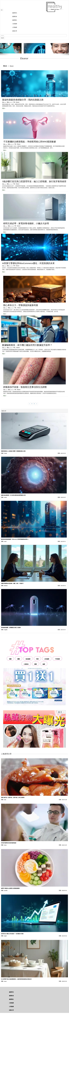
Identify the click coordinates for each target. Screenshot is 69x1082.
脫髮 (10, 659)
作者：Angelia (4, 629)
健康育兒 (14, 13)
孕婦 (37, 659)
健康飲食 (14, 16)
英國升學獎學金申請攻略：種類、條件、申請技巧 (12, 583)
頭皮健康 (28, 659)
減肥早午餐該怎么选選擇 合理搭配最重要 (10, 888)
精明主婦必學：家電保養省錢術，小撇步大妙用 (26, 223)
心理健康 (14, 27)
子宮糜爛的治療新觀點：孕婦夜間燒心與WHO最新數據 (29, 141)
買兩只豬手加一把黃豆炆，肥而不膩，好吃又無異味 (12, 797)
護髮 (18, 659)
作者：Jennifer (4, 890)
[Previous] (29, 403)
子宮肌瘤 (57, 659)
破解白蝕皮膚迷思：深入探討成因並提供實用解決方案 (13, 495)
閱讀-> (3, 108)
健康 (44, 664)
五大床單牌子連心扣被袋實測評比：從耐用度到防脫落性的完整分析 (16, 979)
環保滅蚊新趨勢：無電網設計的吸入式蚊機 (10, 627)
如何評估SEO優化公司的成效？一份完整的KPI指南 (12, 933)
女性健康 (46, 659)
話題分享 (14, 31)
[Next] (36, 403)
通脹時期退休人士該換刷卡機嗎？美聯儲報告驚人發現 (13, 451)
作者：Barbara (4, 585)
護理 (35, 664)
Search (2, 38)
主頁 (5, 66)
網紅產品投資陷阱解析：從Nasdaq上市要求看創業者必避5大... (15, 539)
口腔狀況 (26, 664)
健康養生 (14, 20)
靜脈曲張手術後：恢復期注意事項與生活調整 (25, 387)
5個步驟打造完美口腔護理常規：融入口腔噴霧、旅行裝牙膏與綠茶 (34, 181)
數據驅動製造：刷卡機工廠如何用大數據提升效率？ (27, 345)
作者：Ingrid (4, 936)
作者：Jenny (4, 981)
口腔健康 (14, 23)
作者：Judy (3, 799)
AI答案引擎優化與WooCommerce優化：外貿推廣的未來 (28, 263)
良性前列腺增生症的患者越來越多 (8, 843)
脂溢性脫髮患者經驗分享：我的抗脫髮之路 (22, 99)
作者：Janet (3, 541)
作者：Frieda (4, 453)
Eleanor (12, 66)
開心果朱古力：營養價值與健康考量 (20, 305)
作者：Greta (3, 845)
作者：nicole (4, 497)
